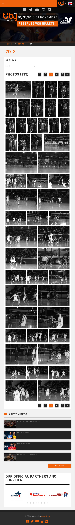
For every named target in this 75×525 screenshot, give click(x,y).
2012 (31, 44)
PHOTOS (21, 44)
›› (67, 74)
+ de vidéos (60, 466)
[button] (27, 503)
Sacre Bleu (45, 516)
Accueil (10, 44)
